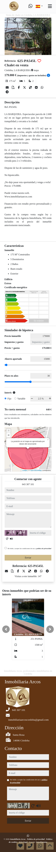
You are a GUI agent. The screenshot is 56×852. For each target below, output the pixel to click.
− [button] (9, 435)
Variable (21, 398)
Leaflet (24, 470)
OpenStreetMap (36, 470)
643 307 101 (28, 484)
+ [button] (9, 431)
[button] (6, 629)
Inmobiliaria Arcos (18, 839)
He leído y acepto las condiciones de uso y (29, 548)
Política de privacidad (36, 839)
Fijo (9, 398)
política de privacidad (43, 548)
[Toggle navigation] (50, 6)
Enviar (28, 557)
